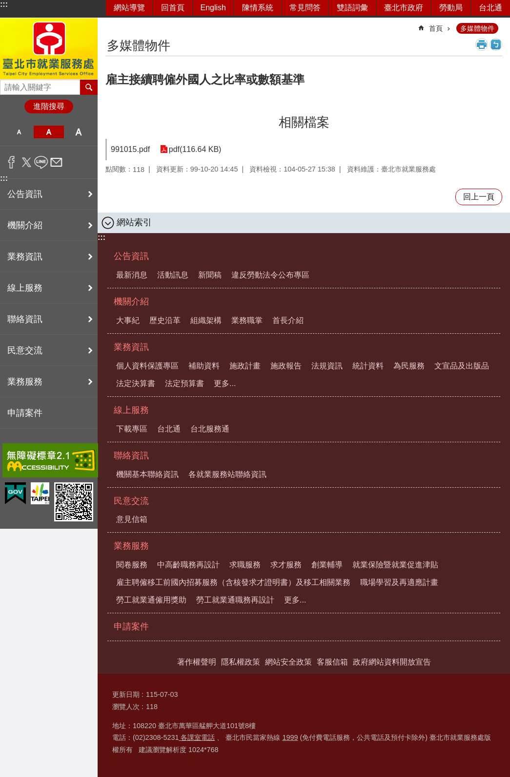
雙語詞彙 (352, 7)
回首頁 (172, 7)
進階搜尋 (48, 106)
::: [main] (112, 24)
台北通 (490, 7)
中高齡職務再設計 (188, 565)
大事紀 (128, 320)
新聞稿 (210, 275)
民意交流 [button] (24, 350)
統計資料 (368, 366)
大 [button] (79, 132)
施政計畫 (245, 366)
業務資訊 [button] (24, 256)
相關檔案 (304, 122)
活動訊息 (172, 275)
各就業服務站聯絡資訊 (227, 474)
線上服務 (131, 410)
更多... (225, 383)
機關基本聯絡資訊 (147, 474)
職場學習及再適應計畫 (399, 582)
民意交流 (131, 501)
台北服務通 (209, 429)
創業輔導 (327, 565)
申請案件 (24, 413)
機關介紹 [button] (24, 225)
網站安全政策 (288, 662)
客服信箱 (332, 662)
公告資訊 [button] (24, 194)
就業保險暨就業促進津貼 (395, 565)
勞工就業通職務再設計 (235, 600)
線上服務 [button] (24, 288)
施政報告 (286, 366)
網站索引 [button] (134, 222)
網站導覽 (129, 7)
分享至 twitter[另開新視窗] (26, 162)
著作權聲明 (196, 662)
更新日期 (126, 694)
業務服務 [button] (24, 382)
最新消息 (131, 275)
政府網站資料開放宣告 (392, 662)
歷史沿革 (165, 320)
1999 (290, 737)
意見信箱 (131, 519)
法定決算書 (135, 383)
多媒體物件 (477, 28)
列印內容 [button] (481, 44)
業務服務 (131, 546)
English (213, 7)
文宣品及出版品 (461, 366)
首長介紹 (288, 320)
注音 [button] (496, 44)
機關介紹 (131, 301)
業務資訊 (131, 347)
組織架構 (206, 320)
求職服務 (245, 565)
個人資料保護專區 (147, 366)
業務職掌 (247, 320)
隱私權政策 (240, 662)
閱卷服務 (131, 565)
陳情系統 (257, 7)
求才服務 (286, 565)
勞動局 (451, 7)
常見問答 (305, 7)
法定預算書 (184, 383)
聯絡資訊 (131, 455)
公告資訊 (131, 256)
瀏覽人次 (126, 707)
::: (4, 4)
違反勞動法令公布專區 (270, 275)
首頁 (436, 28)
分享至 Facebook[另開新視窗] (11, 162)
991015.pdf (130, 149)
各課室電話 (197, 737)
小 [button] (19, 132)
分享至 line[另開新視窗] (41, 162)
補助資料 (204, 366)
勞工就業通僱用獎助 (151, 600)
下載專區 (131, 429)
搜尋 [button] (89, 87)
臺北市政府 (403, 7)
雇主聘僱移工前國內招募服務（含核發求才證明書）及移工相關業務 (233, 582)
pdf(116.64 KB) (194, 149)
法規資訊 (327, 366)
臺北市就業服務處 (49, 49)
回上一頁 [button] (478, 197)
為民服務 (409, 366)
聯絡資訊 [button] (24, 319)
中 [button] (48, 132)
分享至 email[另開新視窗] (56, 162)
